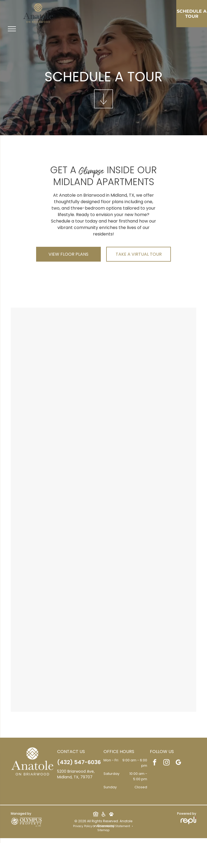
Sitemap (103, 830)
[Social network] (95, 815)
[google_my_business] (178, 763)
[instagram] (166, 763)
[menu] (12, 29)
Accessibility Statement (113, 826)
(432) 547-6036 (79, 762)
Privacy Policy (82, 826)
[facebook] (154, 763)
